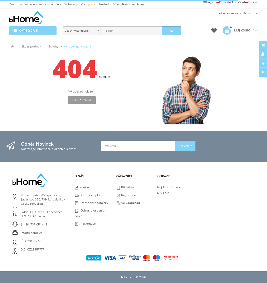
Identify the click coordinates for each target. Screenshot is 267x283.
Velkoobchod (130, 203)
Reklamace (88, 223)
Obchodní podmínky (94, 203)
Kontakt (85, 187)
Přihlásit (185, 146)
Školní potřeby (31, 46)
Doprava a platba (92, 195)
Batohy (53, 46)
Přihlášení (228, 13)
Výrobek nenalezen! (77, 46)
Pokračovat (82, 100)
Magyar (209, 2)
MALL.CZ (163, 193)
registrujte (92, 4)
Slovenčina (235, 2)
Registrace (250, 13)
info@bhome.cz (31, 233)
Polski (221, 2)
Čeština (250, 2)
